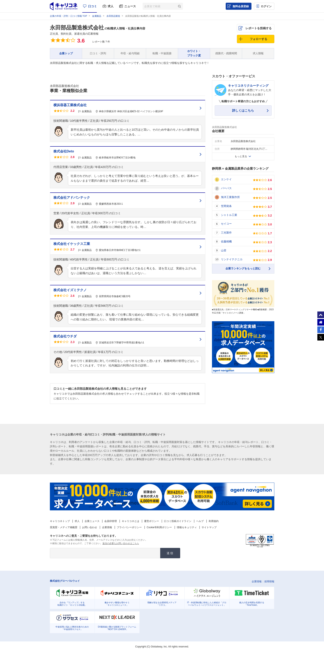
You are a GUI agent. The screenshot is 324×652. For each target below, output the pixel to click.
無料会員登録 (241, 6)
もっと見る (241, 156)
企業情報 (107, 527)
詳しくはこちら (243, 110)
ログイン (266, 6)
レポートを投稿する (258, 28)
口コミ (92, 6)
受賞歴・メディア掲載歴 (63, 527)
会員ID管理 (110, 521)
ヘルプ (200, 521)
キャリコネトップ (60, 521)
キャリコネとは (130, 521)
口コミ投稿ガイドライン (177, 521)
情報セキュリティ (187, 527)
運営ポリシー (151, 521)
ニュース (130, 6)
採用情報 (269, 581)
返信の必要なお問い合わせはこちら (120, 543)
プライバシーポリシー (129, 527)
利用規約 (214, 521)
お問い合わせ (89, 527)
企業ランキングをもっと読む (243, 268)
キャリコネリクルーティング (248, 85)
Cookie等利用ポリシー (159, 527)
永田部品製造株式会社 (77, 27)
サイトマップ (209, 527)
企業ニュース (92, 521)
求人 (110, 6)
